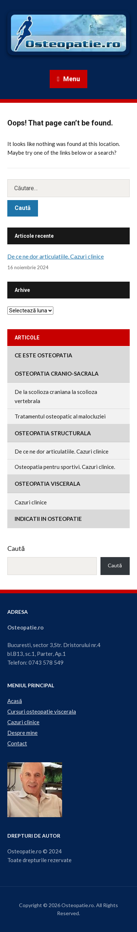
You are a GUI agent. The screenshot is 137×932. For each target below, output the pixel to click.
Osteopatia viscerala (47, 483)
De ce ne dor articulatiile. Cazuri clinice (55, 256)
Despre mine (22, 732)
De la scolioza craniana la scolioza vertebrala (56, 396)
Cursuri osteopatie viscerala (41, 711)
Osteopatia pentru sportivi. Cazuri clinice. (65, 466)
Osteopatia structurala (53, 433)
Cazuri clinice (31, 502)
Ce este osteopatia (43, 355)
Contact (17, 743)
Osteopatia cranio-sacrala (57, 373)
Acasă (14, 701)
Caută (16, 548)
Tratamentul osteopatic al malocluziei (60, 416)
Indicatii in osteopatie (48, 518)
